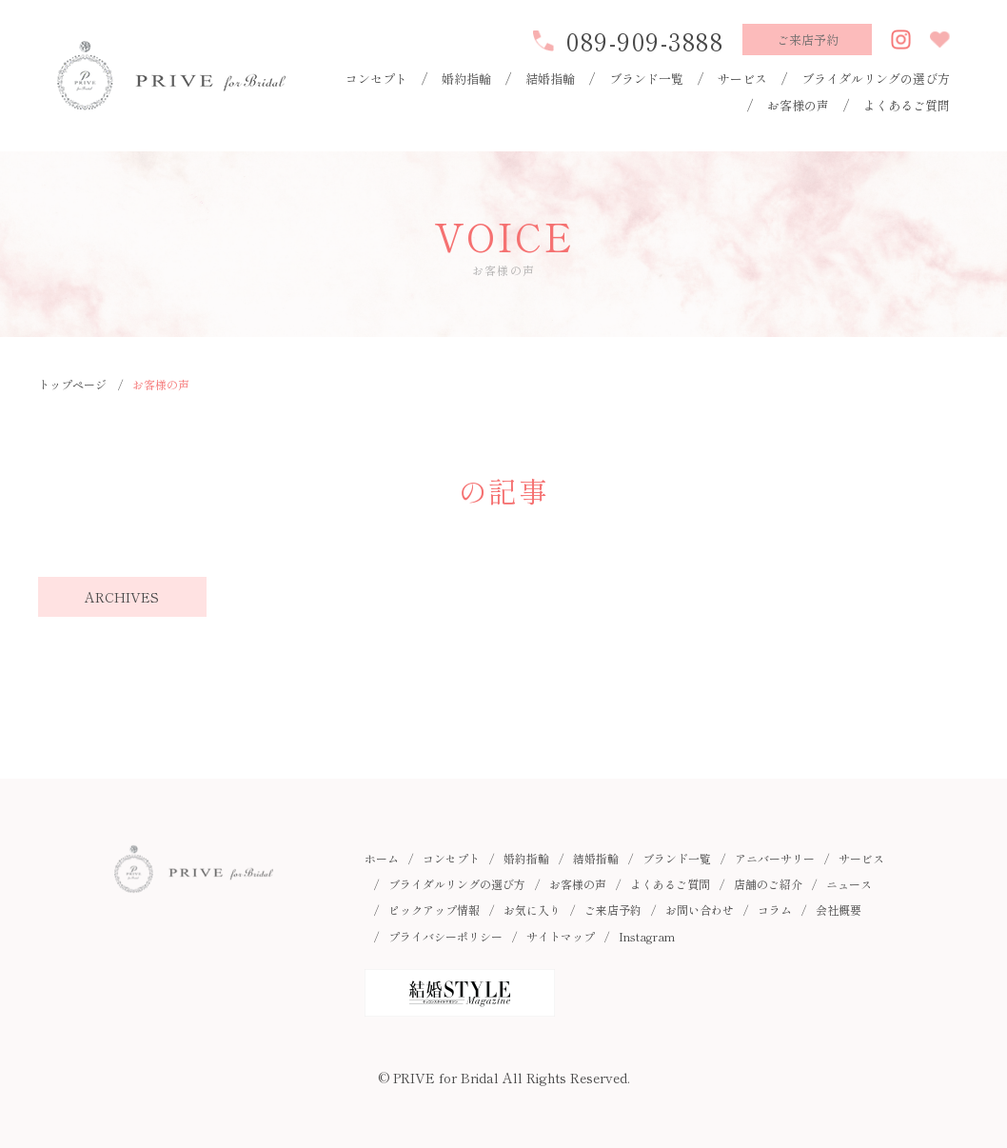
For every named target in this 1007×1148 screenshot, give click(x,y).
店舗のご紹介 (768, 884)
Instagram (647, 936)
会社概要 (838, 909)
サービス (742, 78)
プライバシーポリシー (445, 936)
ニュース (849, 884)
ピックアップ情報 (434, 909)
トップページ (72, 384)
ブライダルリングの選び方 (875, 78)
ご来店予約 (613, 909)
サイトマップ (560, 936)
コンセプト (376, 78)
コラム (775, 909)
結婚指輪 (550, 78)
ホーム (382, 858)
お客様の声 (798, 105)
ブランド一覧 (646, 78)
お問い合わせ (699, 909)
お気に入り (532, 909)
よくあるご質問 (906, 105)
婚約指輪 (466, 78)
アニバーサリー (775, 858)
